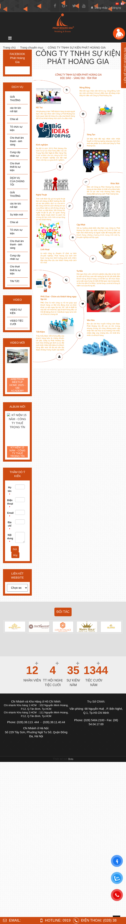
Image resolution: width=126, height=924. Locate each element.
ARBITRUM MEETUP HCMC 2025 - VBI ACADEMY (17, 385)
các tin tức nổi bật (15, 110)
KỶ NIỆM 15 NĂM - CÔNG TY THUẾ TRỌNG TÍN (17, 452)
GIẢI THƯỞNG (15, 98)
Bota (70, 759)
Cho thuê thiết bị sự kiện (15, 167)
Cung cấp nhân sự (15, 154)
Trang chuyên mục (31, 47)
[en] (122, 3)
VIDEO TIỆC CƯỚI (16, 322)
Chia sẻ (14, 119)
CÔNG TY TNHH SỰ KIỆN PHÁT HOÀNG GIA (77, 47)
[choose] (17, 588)
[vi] (117, 3)
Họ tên (9, 491)
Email (9, 515)
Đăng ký (116, 7)
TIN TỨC (14, 281)
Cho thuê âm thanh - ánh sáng (17, 141)
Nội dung (9, 538)
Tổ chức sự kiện (16, 128)
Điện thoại (9, 504)
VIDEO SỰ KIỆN (16, 311)
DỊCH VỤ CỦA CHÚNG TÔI (17, 181)
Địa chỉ (9, 526)
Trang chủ (9, 47)
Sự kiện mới (16, 214)
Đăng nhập (101, 7)
